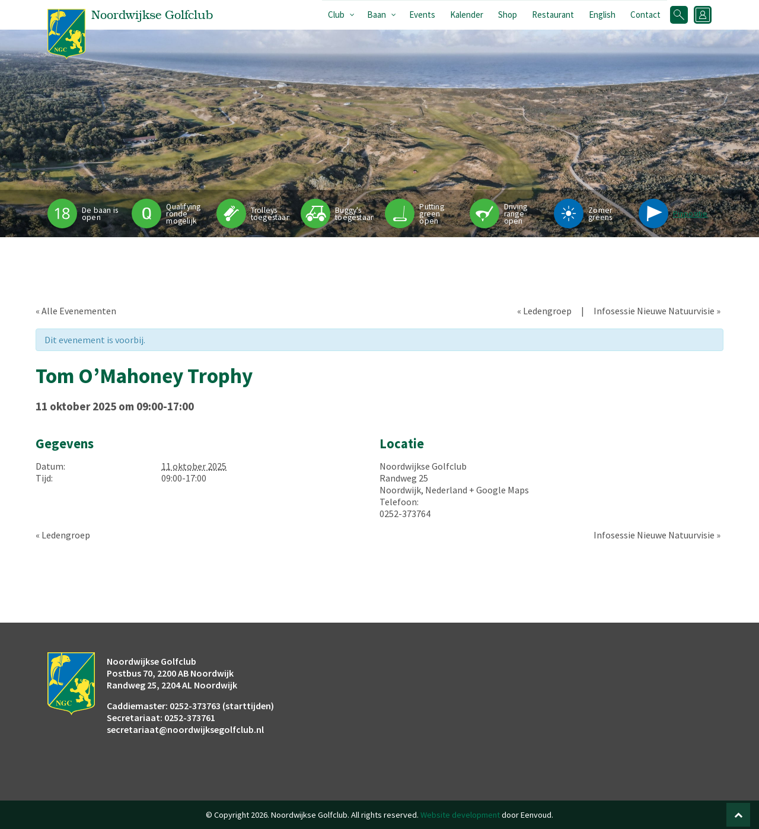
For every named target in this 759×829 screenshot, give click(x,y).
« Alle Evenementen (76, 311)
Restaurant (553, 14)
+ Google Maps (499, 490)
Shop (507, 14)
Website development (460, 814)
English (602, 14)
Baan (376, 14)
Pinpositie (690, 214)
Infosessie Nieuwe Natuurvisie (657, 311)
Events (422, 14)
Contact (645, 14)
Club (336, 14)
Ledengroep (544, 311)
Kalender (466, 14)
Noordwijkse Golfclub (423, 466)
